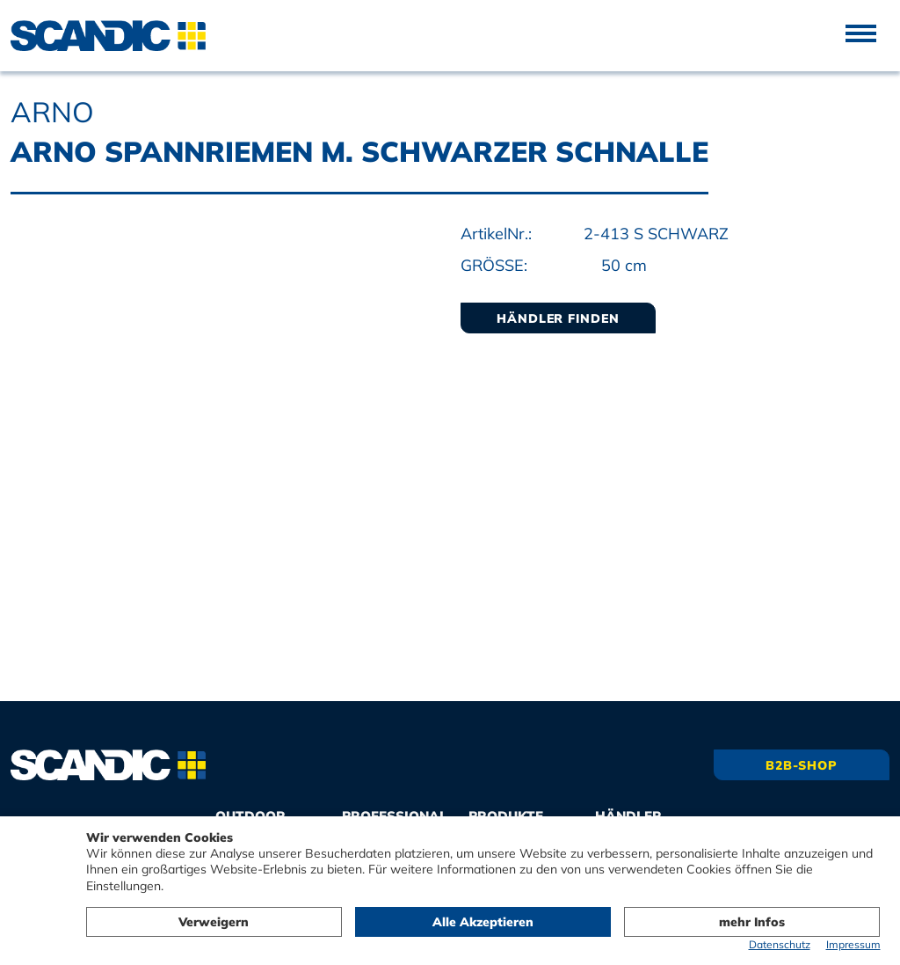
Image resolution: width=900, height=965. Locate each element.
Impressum (853, 944)
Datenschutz (779, 944)
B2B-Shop (802, 765)
